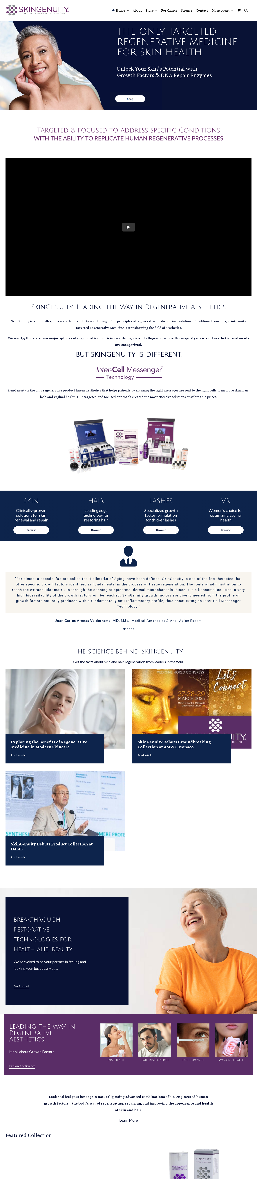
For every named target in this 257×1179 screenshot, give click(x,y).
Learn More (128, 1120)
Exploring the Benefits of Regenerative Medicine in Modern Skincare (49, 744)
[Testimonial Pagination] (124, 629)
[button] (246, 10)
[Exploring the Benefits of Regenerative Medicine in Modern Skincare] (65, 672)
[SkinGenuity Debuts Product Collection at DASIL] (65, 774)
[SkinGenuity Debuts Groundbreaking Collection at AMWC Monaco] (191, 672)
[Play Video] (128, 227)
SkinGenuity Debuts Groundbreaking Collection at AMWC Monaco (174, 744)
